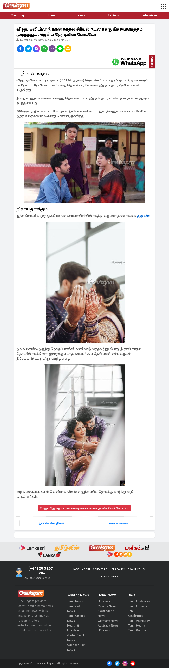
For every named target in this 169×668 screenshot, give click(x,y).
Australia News (108, 626)
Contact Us (100, 569)
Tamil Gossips (137, 606)
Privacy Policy (109, 576)
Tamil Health (136, 626)
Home (76, 569)
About (86, 569)
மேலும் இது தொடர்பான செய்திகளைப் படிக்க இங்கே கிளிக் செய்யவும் (84, 508)
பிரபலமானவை (117, 523)
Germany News (108, 621)
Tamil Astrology (139, 621)
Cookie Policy (136, 569)
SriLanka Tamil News (77, 647)
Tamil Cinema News (76, 618)
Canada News (107, 606)
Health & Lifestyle (73, 628)
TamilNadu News (74, 608)
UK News (104, 601)
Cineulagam (47, 663)
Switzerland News (106, 613)
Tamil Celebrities (135, 613)
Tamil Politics (137, 630)
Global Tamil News (75, 637)
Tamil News (75, 601)
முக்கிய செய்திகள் (51, 523)
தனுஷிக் (143, 216)
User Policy (117, 569)
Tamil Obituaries (139, 601)
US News (104, 630)
